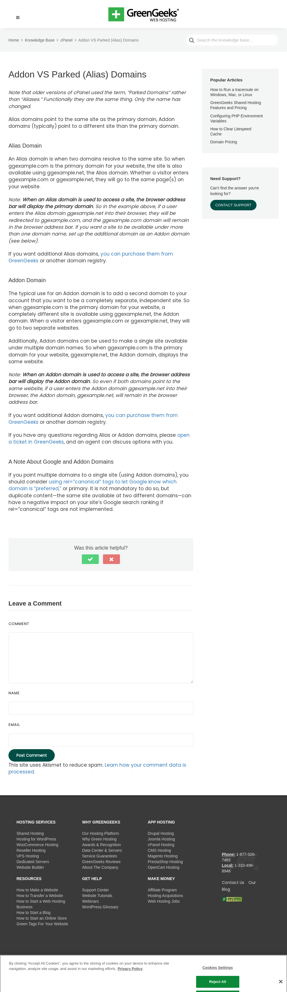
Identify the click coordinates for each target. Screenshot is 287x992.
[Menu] (17, 17)
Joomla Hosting (161, 839)
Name (14, 693)
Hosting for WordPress (36, 839)
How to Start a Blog (34, 912)
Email (14, 724)
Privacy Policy (130, 975)
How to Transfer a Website (40, 895)
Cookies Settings (217, 973)
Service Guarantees (99, 856)
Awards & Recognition (101, 844)
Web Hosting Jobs (164, 901)
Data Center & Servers (102, 850)
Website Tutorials (97, 895)
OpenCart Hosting (163, 867)
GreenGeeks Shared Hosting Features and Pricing (235, 105)
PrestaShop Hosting (165, 861)
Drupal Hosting (161, 833)
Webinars (90, 901)
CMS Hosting (159, 850)
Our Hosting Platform (100, 833)
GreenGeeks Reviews (101, 861)
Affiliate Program (162, 890)
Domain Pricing (223, 142)
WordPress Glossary (100, 907)
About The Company (100, 867)
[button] (15, 14)
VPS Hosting (28, 856)
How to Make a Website (37, 890)
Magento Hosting (163, 856)
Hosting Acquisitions (165, 895)
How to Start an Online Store (42, 918)
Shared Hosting (30, 833)
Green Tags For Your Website (42, 924)
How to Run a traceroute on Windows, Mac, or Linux (234, 92)
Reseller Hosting (31, 850)
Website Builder (30, 867)
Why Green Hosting (99, 839)
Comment (18, 623)
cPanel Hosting (161, 844)
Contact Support (233, 205)
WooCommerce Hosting (37, 844)
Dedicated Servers (33, 861)
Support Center (95, 890)
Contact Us (233, 882)
